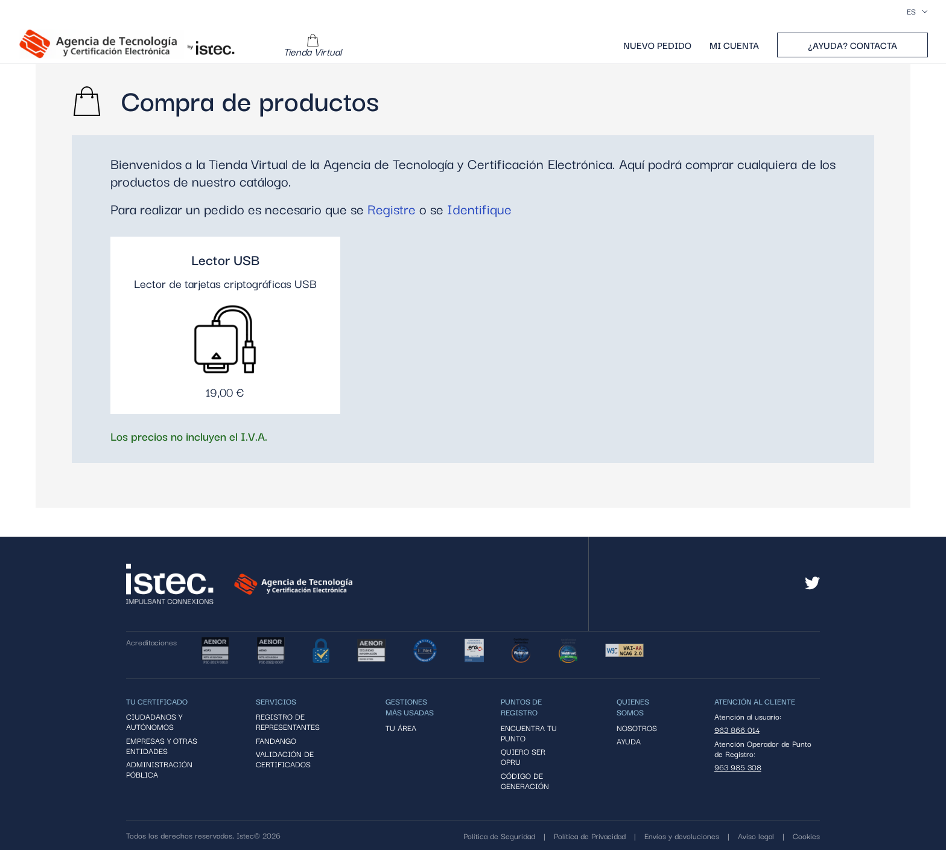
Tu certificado (157, 701)
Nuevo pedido (657, 45)
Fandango (276, 740)
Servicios (276, 701)
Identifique (479, 208)
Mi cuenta (734, 45)
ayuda (629, 741)
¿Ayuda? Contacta (852, 44)
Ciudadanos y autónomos (154, 721)
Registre (391, 208)
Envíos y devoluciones (681, 835)
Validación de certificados (285, 759)
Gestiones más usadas (410, 706)
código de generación (525, 780)
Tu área (401, 728)
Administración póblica (159, 769)
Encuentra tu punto (529, 733)
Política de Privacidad (590, 835)
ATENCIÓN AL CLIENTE (754, 701)
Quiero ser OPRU (523, 756)
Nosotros (637, 728)
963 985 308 (737, 767)
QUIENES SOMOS (633, 706)
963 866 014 (737, 729)
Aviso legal (756, 835)
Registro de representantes (288, 721)
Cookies (806, 835)
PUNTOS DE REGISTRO (521, 706)
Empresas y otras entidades (161, 745)
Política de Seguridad (499, 835)
